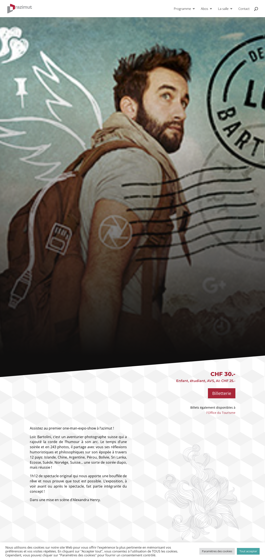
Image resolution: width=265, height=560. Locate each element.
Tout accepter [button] (248, 551)
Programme (182, 9)
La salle (223, 9)
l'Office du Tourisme (220, 413)
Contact (244, 9)
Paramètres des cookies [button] (217, 551)
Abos (204, 9)
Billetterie (221, 393)
